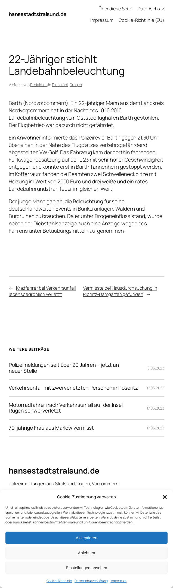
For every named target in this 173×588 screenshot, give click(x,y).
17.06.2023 (155, 387)
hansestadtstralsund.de (38, 14)
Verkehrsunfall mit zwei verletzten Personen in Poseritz (73, 388)
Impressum (118, 580)
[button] (165, 497)
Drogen (76, 84)
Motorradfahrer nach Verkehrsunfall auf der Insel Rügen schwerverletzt (66, 408)
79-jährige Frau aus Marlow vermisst (51, 428)
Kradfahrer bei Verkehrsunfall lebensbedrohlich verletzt (42, 291)
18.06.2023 (155, 368)
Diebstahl (60, 84)
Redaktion (38, 84)
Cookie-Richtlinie (59, 580)
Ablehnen (86, 552)
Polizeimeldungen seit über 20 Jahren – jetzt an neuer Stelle (64, 368)
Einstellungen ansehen (86, 567)
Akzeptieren (86, 537)
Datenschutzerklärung (91, 580)
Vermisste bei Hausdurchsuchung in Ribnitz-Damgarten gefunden (120, 291)
